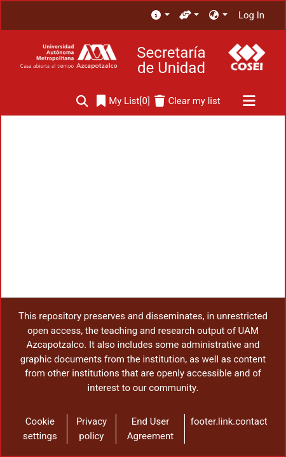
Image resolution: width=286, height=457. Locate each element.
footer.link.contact (229, 421)
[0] (123, 101)
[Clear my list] (187, 101)
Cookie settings (40, 429)
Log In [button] (252, 15)
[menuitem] (160, 15)
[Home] (68, 57)
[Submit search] (82, 101)
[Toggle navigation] (249, 101)
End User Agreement (150, 429)
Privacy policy (91, 429)
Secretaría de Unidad (171, 60)
